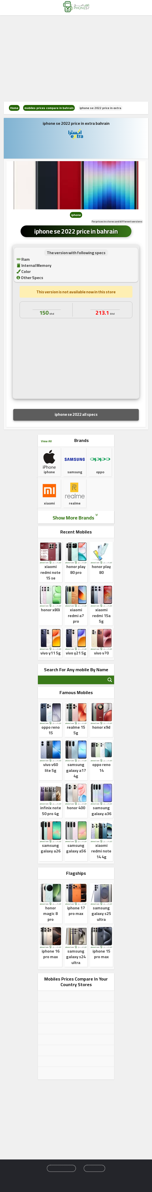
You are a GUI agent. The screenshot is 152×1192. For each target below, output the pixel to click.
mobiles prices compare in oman (68, 1050)
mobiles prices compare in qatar (67, 1061)
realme (75, 497)
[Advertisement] (76, 58)
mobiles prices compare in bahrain (48, 108)
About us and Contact (63, 1178)
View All (46, 441)
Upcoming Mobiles (61, 1168)
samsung (75, 462)
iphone (76, 215)
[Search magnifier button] (109, 680)
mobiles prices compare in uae (66, 1017)
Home (14, 108)
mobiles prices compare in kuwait (68, 1039)
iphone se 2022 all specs (76, 414)
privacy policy (94, 1178)
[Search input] (72, 679)
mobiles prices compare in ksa (66, 1006)
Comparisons (94, 1168)
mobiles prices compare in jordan (68, 1028)
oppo (100, 466)
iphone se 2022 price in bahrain (76, 231)
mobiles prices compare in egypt (68, 995)
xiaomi (49, 497)
